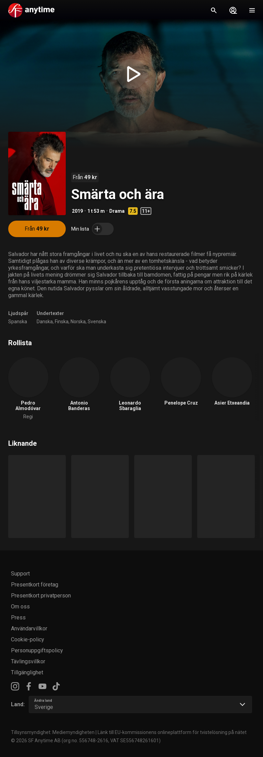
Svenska (97, 321)
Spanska (17, 321)
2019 (77, 211)
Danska (45, 321)
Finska (61, 321)
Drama (117, 211)
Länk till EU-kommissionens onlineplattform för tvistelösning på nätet (172, 732)
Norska (78, 321)
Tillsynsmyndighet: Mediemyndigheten (53, 732)
